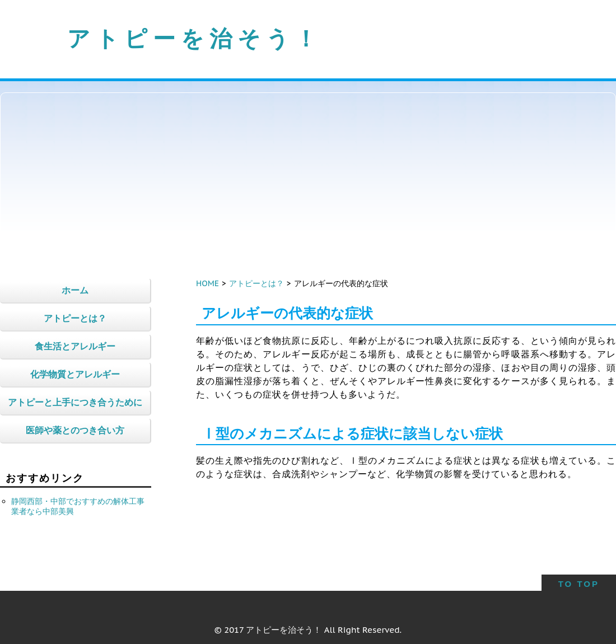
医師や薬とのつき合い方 (75, 430)
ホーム (75, 290)
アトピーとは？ (256, 283)
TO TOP (578, 584)
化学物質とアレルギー (75, 374)
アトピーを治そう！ (195, 38)
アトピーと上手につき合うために (75, 402)
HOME (207, 283)
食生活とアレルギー (75, 346)
